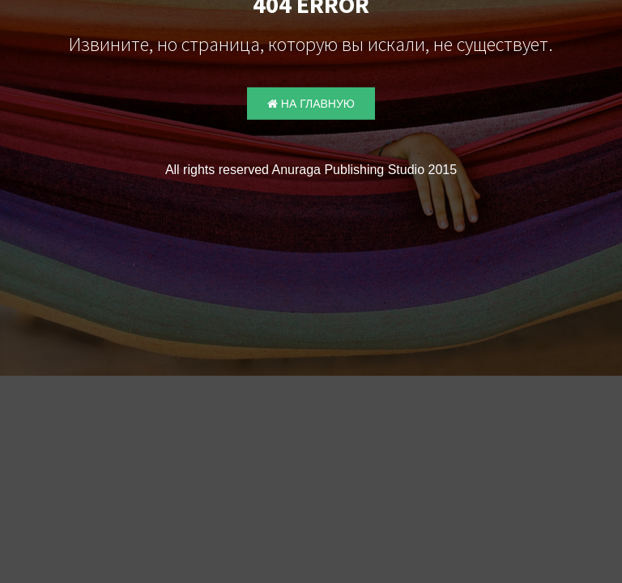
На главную (311, 103)
